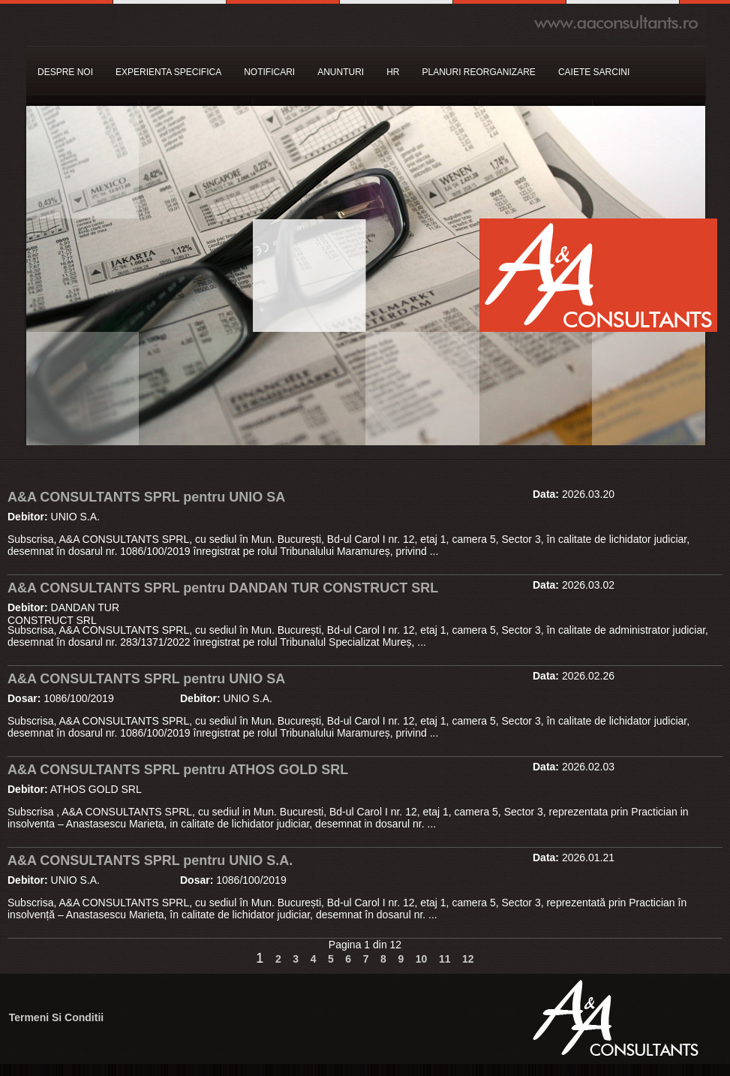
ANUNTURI (340, 72)
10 (422, 959)
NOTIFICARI (269, 72)
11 (445, 959)
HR (392, 72)
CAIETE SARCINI (593, 72)
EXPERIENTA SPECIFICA (168, 72)
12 (468, 959)
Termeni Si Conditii (56, 1017)
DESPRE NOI (65, 72)
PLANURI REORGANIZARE (479, 72)
